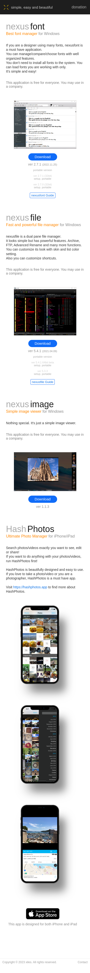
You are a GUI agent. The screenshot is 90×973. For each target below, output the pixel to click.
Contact (83, 962)
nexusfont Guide (42, 195)
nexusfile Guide (43, 382)
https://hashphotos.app (30, 587)
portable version (42, 170)
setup (37, 178)
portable (46, 178)
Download (43, 157)
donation (79, 7)
